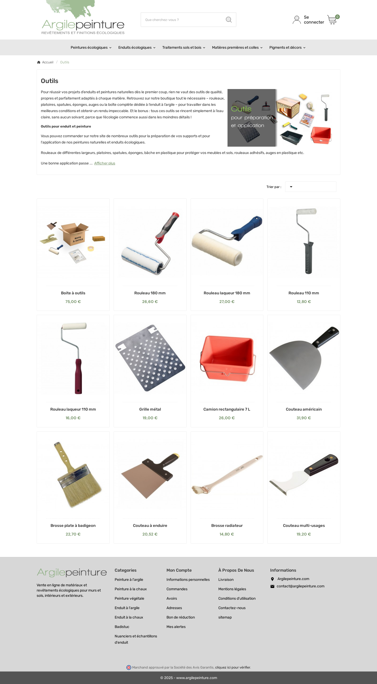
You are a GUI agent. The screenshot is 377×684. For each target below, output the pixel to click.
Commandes (177, 589)
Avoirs (172, 598)
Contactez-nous (232, 608)
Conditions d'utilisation (237, 598)
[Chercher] (181, 19)
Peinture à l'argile (129, 579)
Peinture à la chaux (131, 589)
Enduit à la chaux (129, 617)
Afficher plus (104, 163)
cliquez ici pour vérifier (232, 667)
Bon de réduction (181, 617)
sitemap (225, 617)
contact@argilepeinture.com (300, 586)
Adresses (174, 608)
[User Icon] (307, 20)
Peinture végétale (129, 598)
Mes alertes (176, 627)
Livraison (226, 579)
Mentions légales (232, 589)
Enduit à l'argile (127, 608)
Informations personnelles (188, 579)
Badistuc (122, 627)
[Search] (229, 20)
